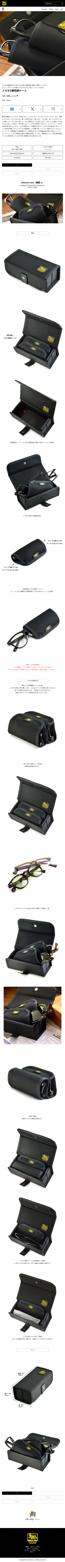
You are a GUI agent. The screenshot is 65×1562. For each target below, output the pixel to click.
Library (51, 9)
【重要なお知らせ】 (48, 153)
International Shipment (17, 153)
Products (44, 9)
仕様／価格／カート (9, 96)
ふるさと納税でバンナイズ (48, 148)
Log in (57, 9)
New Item (48, 158)
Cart (61, 9)
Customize (17, 158)
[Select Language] (53, 3)
